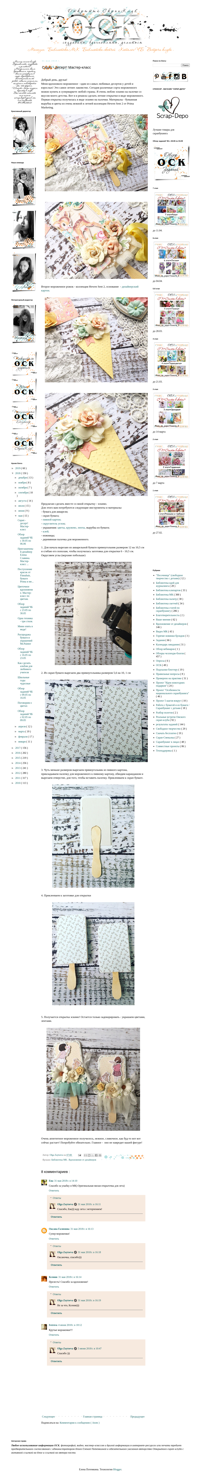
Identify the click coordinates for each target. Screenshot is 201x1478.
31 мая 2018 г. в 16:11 (89, 1204)
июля (21, 505)
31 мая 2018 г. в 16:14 (69, 1277)
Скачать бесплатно (166, 733)
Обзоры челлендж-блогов (170, 653)
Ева (51, 1180)
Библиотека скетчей (167, 603)
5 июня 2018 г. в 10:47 (89, 1348)
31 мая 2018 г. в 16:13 (81, 1229)
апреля (22, 726)
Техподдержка (164, 750)
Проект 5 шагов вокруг (169, 700)
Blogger (117, 1469)
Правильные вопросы (168, 674)
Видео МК (162, 631)
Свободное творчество (168, 728)
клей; (46, 531)
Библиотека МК (59, 1159)
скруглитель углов (53, 523)
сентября (23, 492)
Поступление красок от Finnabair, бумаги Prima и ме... (26, 575)
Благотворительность (168, 615)
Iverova (53, 1325)
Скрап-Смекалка (165, 737)
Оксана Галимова (59, 1229)
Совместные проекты (168, 746)
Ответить (54, 1190)
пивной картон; (52, 519)
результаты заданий (167, 724)
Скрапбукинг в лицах (168, 742)
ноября (22, 482)
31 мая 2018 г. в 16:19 (89, 1300)
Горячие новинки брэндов (170, 635)
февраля (23, 736)
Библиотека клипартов (168, 590)
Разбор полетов (164, 712)
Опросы (160, 660)
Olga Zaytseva (65, 1204)
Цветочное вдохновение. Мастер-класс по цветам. (25, 592)
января (22, 741)
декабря (22, 477)
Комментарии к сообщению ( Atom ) (80, 1422)
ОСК (159, 665)
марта (21, 731)
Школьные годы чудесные (24, 680)
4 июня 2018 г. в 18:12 (70, 1325)
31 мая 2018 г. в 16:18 (89, 1252)
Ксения (53, 1277)
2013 (18, 768)
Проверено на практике (169, 678)
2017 (18, 747)
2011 (18, 778)
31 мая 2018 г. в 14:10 (65, 1180)
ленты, (82, 527)
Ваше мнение (163, 619)
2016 (18, 752)
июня (21, 510)
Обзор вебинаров (165, 649)
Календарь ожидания (168, 644)
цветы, (61, 527)
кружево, (72, 527)
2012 (18, 773)
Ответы (57, 1198)
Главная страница (92, 1416)
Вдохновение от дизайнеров (82, 1159)
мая (20, 515)
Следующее (48, 1416)
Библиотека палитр (167, 599)
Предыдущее (137, 1416)
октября (22, 487)
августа (22, 500)
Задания (160, 640)
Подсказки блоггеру (167, 669)
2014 (18, 763)
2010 (18, 783)
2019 (18, 468)
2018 (18, 473)
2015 (18, 757)
